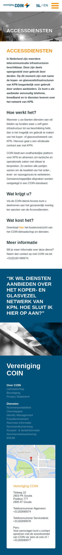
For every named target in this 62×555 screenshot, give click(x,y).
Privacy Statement (18, 396)
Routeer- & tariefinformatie (23, 430)
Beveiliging (13, 392)
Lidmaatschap (15, 389)
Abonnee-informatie (19, 422)
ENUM (11, 438)
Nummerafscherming (20, 426)
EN (45, 5)
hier (21, 227)
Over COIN (14, 385)
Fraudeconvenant (17, 419)
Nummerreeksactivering (21, 434)
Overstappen (15, 411)
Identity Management (20, 415)
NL (38, 5)
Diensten (13, 403)
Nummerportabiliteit (19, 407)
